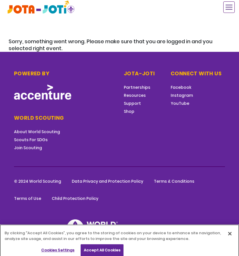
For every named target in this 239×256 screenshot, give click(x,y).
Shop (129, 111)
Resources (135, 95)
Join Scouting (28, 148)
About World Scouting (37, 132)
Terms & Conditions (174, 181)
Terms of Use (27, 198)
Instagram (182, 95)
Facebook (181, 87)
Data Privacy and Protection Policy (107, 181)
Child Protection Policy (75, 198)
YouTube (180, 103)
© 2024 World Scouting (37, 181)
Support (132, 103)
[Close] (230, 236)
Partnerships (137, 87)
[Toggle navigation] (229, 7)
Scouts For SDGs (31, 140)
